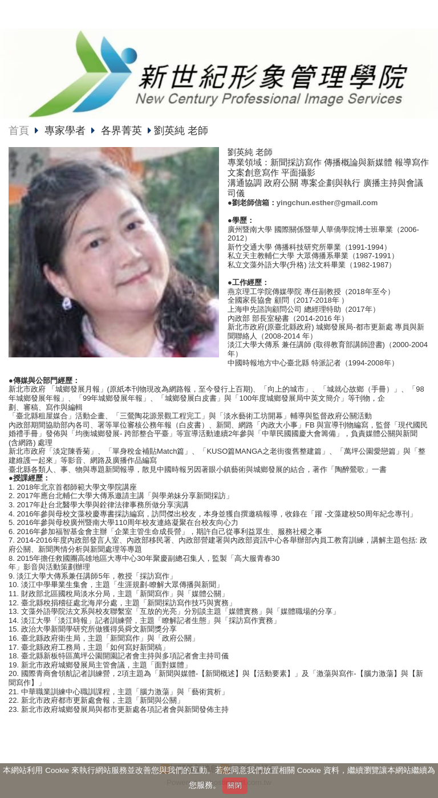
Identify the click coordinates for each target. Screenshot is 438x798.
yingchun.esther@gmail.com (327, 202)
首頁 (19, 130)
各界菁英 (121, 130)
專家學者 (66, 130)
